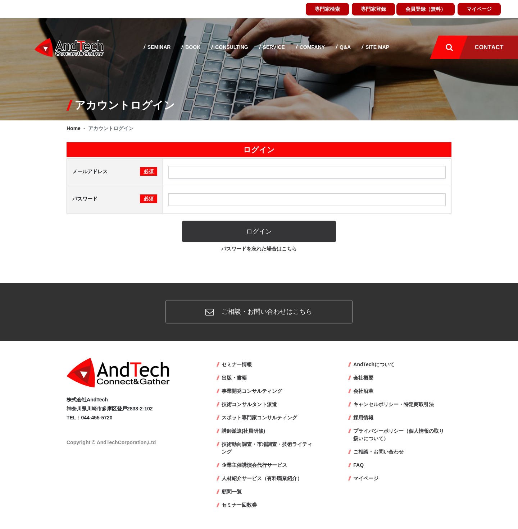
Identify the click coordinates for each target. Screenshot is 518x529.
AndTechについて (374, 364)
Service (273, 47)
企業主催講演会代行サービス (254, 465)
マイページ (479, 9)
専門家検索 (327, 9)
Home (74, 128)
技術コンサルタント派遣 (249, 404)
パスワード (114, 198)
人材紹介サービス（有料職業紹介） (262, 478)
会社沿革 (363, 391)
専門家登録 (373, 9)
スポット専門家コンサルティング (259, 417)
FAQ (358, 465)
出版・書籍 (234, 378)
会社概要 (363, 378)
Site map (376, 47)
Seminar (158, 47)
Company (311, 47)
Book (192, 47)
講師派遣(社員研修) (243, 431)
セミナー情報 (237, 364)
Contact (489, 47)
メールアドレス (114, 171)
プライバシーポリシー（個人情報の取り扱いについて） (398, 434)
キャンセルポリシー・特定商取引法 (393, 404)
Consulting (231, 47)
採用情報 (363, 417)
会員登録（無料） (425, 9)
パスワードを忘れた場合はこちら (259, 249)
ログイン (259, 231)
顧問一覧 (232, 491)
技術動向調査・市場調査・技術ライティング (267, 448)
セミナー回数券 (239, 505)
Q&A (344, 47)
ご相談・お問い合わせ (378, 452)
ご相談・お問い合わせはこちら (258, 311)
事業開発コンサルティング (252, 391)
